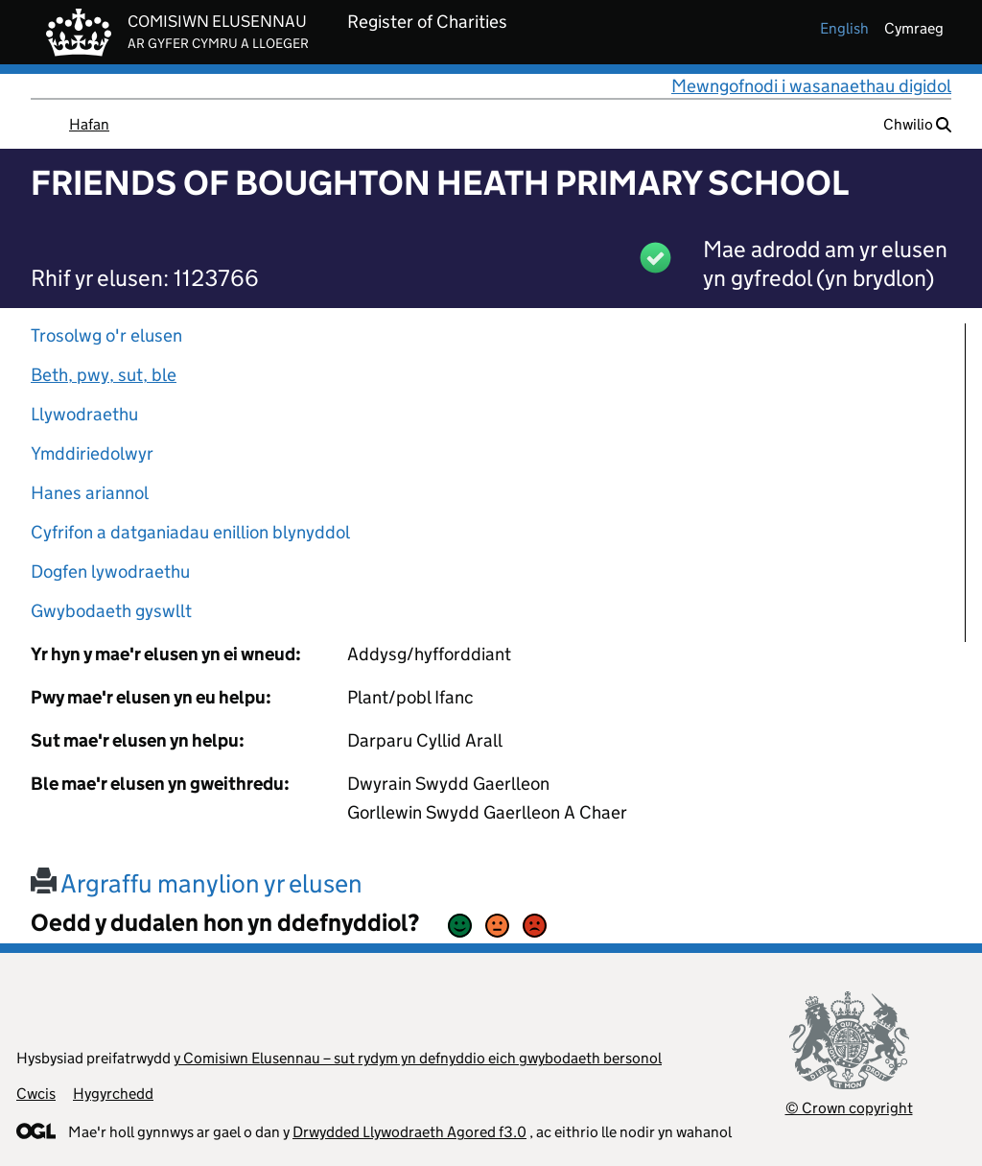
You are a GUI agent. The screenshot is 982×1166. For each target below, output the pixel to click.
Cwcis (36, 1093)
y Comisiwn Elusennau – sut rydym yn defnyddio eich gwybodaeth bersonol (418, 1058)
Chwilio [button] (917, 124)
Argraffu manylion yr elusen (196, 883)
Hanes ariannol (90, 493)
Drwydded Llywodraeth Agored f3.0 (409, 1132)
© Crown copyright (849, 1108)
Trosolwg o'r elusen (106, 335)
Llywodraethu (84, 414)
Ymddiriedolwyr (92, 453)
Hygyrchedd (113, 1093)
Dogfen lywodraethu (110, 571)
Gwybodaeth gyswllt (111, 611)
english (844, 28)
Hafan (89, 124)
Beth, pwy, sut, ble (103, 375)
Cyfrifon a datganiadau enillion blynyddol (190, 532)
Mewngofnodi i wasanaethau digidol (811, 86)
